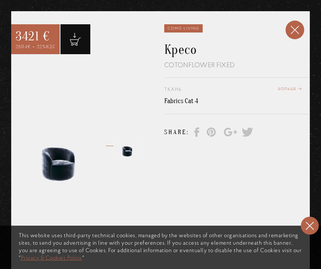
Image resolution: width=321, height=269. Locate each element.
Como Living (183, 29)
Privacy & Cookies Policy (51, 258)
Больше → (290, 89)
